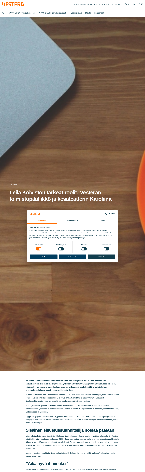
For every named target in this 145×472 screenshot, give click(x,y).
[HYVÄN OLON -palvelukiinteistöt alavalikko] (67, 13)
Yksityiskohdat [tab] (72, 221)
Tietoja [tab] (102, 221)
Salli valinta (72, 257)
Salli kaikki (101, 257)
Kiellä (43, 257)
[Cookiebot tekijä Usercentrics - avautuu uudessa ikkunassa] (107, 214)
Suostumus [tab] (42, 221)
